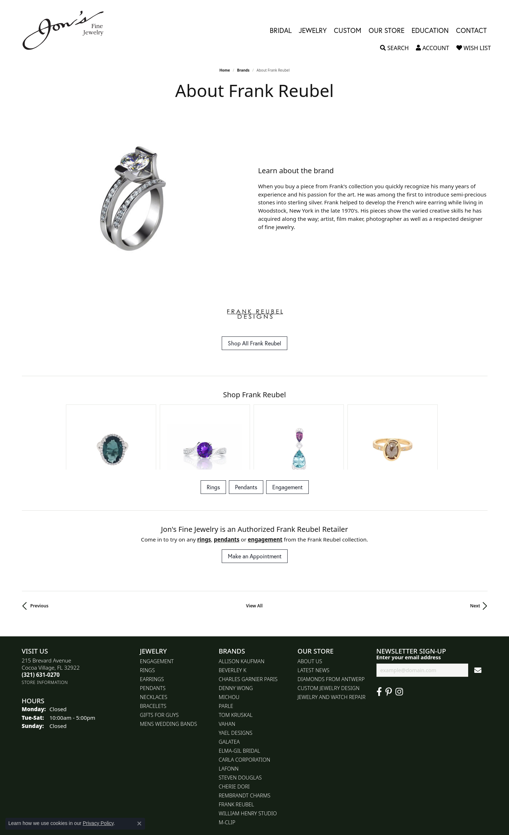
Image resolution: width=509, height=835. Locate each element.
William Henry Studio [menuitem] (248, 764)
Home (224, 70)
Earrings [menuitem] (152, 630)
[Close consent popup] (139, 823)
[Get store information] (45, 634)
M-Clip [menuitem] (227, 773)
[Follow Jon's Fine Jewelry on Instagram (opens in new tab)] (399, 643)
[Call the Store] (41, 626)
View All (254, 557)
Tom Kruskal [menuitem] (236, 666)
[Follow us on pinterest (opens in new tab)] (388, 643)
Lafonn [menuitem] (229, 720)
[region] (136, 198)
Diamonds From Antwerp (331, 630)
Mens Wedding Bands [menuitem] (168, 675)
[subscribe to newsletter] (478, 621)
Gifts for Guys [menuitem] (159, 666)
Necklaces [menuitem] (154, 648)
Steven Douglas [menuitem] (240, 728)
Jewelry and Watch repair (332, 648)
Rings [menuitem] (147, 621)
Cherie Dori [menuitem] (234, 737)
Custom (347, 30)
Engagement (287, 438)
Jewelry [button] (313, 30)
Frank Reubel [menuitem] (236, 755)
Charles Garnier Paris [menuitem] (248, 630)
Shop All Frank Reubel (254, 343)
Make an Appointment (255, 507)
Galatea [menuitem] (229, 693)
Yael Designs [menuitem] (236, 684)
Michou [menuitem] (229, 648)
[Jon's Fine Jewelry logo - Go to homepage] (67, 30)
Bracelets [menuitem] (153, 657)
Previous (39, 557)
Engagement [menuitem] (157, 612)
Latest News (314, 621)
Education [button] (430, 30)
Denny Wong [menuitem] (236, 639)
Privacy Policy (98, 823)
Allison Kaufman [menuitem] (242, 612)
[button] (394, 48)
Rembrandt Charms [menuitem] (244, 746)
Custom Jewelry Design (329, 639)
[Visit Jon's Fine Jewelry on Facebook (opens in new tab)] (379, 643)
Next (475, 557)
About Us (310, 612)
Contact (471, 30)
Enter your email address (408, 608)
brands (243, 70)
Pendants (246, 438)
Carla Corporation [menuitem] (244, 711)
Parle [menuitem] (226, 657)
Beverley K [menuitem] (232, 621)
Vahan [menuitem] (227, 675)
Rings (213, 438)
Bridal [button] (281, 30)
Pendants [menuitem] (153, 639)
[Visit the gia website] (254, 807)
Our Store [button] (386, 30)
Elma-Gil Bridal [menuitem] (239, 702)
